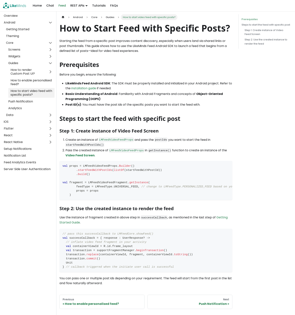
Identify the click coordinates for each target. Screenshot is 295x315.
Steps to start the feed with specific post (266, 24)
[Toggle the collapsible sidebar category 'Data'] (50, 115)
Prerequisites (250, 19)
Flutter (9, 128)
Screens (14, 49)
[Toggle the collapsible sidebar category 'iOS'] (50, 122)
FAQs (114, 5)
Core (9, 43)
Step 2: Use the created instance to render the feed (266, 41)
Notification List (15, 155)
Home (37, 5)
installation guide (83, 88)
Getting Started (17, 29)
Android (9, 22)
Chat (50, 5)
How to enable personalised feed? (31, 82)
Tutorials (99, 5)
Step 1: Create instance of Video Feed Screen (264, 32)
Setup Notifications (18, 149)
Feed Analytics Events (20, 162)
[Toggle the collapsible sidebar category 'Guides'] (50, 63)
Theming (12, 36)
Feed (62, 5)
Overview (11, 16)
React (8, 135)
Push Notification (20, 101)
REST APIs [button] (77, 5)
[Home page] (63, 17)
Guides (13, 63)
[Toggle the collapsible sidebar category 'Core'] (50, 43)
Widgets (14, 56)
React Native (13, 142)
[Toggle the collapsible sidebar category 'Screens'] (50, 50)
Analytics (15, 108)
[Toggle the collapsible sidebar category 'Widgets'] (50, 56)
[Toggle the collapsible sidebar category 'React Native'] (50, 142)
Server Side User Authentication (27, 169)
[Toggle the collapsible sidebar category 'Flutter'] (50, 129)
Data (9, 115)
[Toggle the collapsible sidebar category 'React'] (50, 135)
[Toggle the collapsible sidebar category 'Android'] (50, 23)
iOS (6, 122)
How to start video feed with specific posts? (31, 93)
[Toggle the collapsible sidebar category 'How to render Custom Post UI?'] (50, 72)
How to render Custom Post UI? (23, 72)
